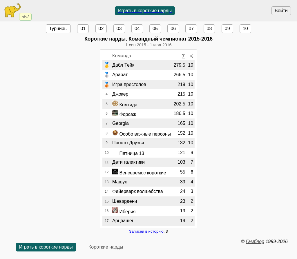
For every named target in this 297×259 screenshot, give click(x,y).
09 (227, 28)
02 (101, 28)
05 (155, 28)
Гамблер (255, 241)
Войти (281, 10)
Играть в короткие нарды (145, 10)
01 (83, 28)
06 (173, 28)
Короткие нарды (105, 247)
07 (191, 28)
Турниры (58, 28)
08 (209, 28)
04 (137, 28)
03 (119, 28)
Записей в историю (146, 231)
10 (245, 28)
